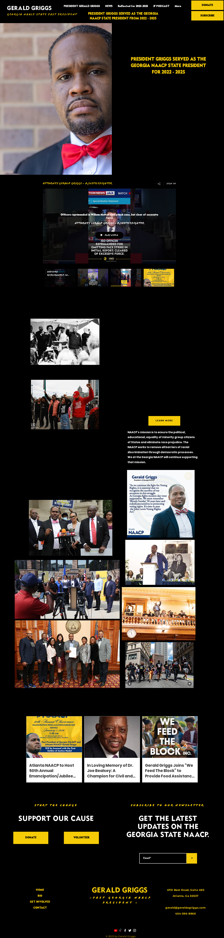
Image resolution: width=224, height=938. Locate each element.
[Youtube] (116, 930)
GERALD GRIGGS (29, 8)
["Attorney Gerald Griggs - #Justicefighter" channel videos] (109, 282)
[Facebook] (125, 930)
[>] (192, 858)
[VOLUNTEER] (81, 838)
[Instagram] (134, 930)
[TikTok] (120, 930)
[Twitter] (130, 930)
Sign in (171, 184)
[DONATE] (207, 5)
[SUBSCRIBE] (207, 16)
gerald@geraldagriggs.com (185, 907)
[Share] (159, 184)
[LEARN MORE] (164, 421)
